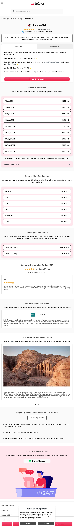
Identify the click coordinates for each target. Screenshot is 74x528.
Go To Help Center (36, 418)
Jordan (12, 342)
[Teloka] (37, 3)
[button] (35, 404)
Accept (28, 523)
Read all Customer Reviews (37, 272)
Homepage (5, 19)
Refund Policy (11, 64)
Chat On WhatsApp (37, 461)
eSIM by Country (16, 19)
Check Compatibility (37, 79)
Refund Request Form (51, 62)
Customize (46, 523)
